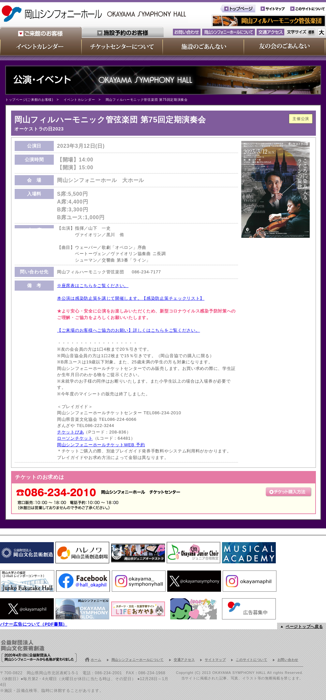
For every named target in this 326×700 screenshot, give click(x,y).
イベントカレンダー (79, 99)
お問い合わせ (287, 660)
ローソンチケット (75, 438)
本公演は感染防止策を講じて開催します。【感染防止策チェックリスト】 (130, 298)
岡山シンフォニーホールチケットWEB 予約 (101, 444)
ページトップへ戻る (304, 626)
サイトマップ (215, 660)
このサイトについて (251, 660)
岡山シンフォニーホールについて (137, 660)
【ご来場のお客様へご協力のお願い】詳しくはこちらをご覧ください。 (128, 330)
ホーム (96, 660)
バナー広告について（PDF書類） (33, 624)
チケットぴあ (70, 432)
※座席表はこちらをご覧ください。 (92, 285)
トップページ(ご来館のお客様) (29, 99)
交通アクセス (184, 660)
